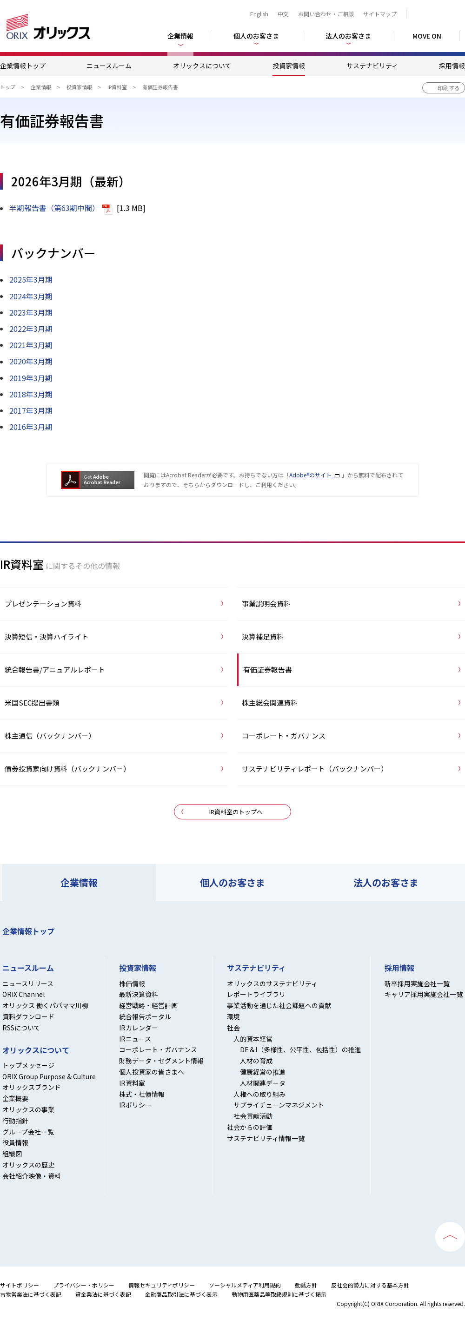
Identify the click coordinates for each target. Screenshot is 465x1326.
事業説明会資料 (266, 603)
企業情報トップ (23, 65)
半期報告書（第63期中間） (54, 207)
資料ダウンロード (28, 1016)
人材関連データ (263, 1083)
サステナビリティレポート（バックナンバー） (315, 768)
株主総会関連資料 (270, 702)
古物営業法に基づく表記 (30, 1294)
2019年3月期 (31, 377)
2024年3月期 (31, 296)
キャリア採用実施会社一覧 (424, 994)
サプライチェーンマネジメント (278, 1104)
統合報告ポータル (145, 1016)
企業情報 (41, 87)
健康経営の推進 (263, 1071)
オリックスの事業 (28, 1109)
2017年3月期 (31, 410)
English (259, 14)
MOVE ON (426, 35)
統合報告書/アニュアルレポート (55, 669)
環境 (233, 1016)
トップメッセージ (28, 1065)
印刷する (449, 88)
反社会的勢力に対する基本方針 (370, 1285)
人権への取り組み (259, 1094)
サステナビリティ (372, 65)
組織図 (12, 1153)
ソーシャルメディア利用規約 (245, 1285)
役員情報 (15, 1142)
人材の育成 (256, 1060)
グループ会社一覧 (28, 1131)
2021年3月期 (31, 344)
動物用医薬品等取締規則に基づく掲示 (279, 1294)
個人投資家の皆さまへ (151, 1071)
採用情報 (452, 65)
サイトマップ (380, 14)
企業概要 (15, 1098)
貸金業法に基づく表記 (103, 1294)
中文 (283, 14)
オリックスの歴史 (28, 1164)
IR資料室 (117, 87)
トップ (7, 87)
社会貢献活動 (252, 1116)
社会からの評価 (249, 1127)
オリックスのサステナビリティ (272, 983)
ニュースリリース (27, 983)
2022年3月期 (31, 328)
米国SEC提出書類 (32, 702)
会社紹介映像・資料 (31, 1176)
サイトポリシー (19, 1285)
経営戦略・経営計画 (148, 1005)
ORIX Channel (23, 994)
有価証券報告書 (267, 669)
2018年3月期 (31, 394)
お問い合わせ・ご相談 (326, 14)
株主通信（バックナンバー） (50, 735)
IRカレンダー (138, 1027)
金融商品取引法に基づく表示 (181, 1294)
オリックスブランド (31, 1087)
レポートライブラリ (256, 994)
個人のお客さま (232, 882)
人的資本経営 (252, 1038)
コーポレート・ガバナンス (284, 735)
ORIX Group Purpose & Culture (49, 1076)
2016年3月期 (31, 426)
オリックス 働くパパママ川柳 (45, 1005)
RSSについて (21, 1027)
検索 (437, 14)
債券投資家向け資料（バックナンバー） (67, 768)
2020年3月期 (31, 361)
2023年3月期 (31, 312)
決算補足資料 (263, 636)
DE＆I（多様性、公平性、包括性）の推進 (300, 1049)
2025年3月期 (31, 279)
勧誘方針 (306, 1285)
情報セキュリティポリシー (161, 1285)
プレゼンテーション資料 (43, 603)
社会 (233, 1027)
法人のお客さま (385, 882)
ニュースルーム (109, 65)
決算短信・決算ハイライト (46, 636)
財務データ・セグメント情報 (161, 1060)
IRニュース (135, 1038)
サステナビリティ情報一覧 (266, 1138)
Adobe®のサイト (310, 475)
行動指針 (15, 1120)
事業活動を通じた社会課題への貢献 (279, 1005)
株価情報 (132, 983)
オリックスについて (202, 65)
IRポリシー (135, 1104)
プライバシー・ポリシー (83, 1285)
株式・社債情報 (142, 1094)
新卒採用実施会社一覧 (417, 983)
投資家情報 (288, 65)
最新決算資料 (138, 994)
